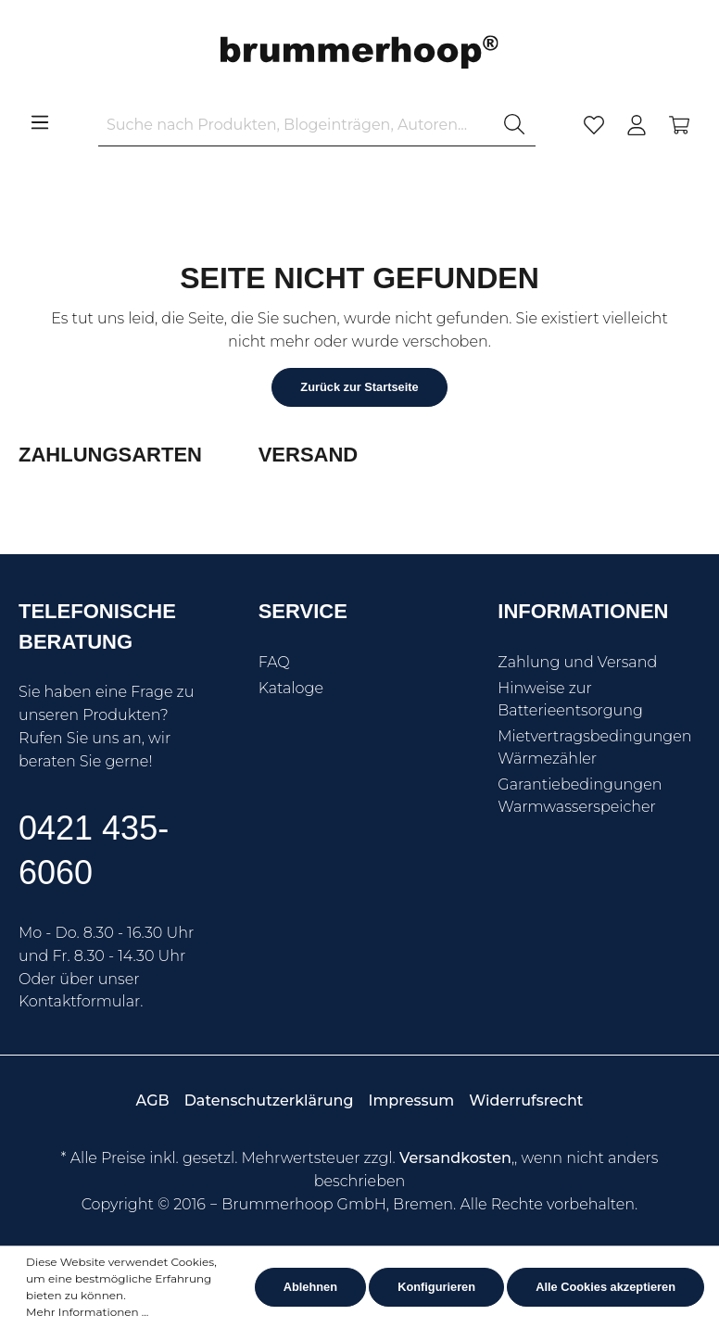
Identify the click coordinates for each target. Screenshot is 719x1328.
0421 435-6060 (94, 850)
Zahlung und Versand (577, 662)
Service (303, 611)
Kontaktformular (79, 1001)
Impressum (411, 1100)
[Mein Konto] (636, 126)
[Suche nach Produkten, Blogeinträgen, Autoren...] (296, 125)
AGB (153, 1100)
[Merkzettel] (594, 126)
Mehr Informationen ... (87, 1312)
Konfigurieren (436, 1287)
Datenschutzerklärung (269, 1100)
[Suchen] (514, 125)
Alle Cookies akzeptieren (605, 1287)
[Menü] (40, 123)
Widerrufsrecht (526, 1100)
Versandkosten (455, 1158)
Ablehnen (310, 1287)
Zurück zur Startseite (359, 387)
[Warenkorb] (679, 126)
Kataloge (291, 688)
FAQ (274, 662)
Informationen (583, 611)
